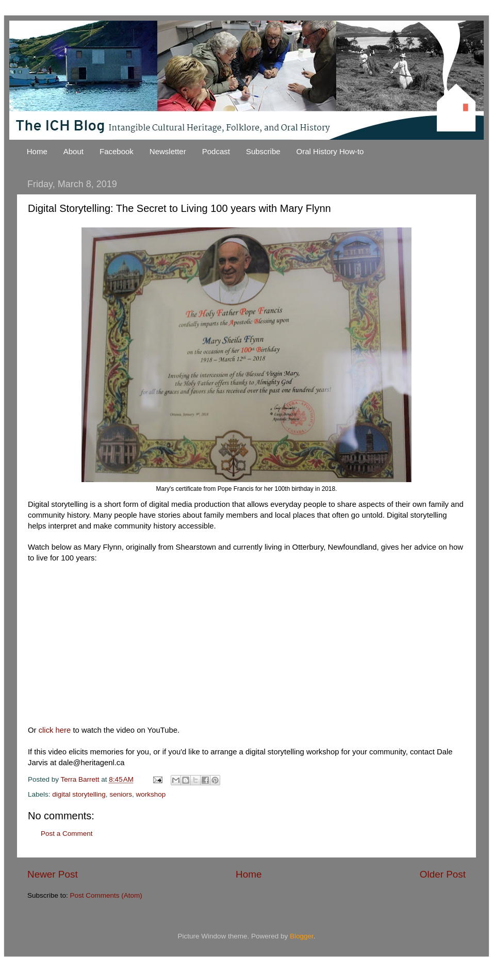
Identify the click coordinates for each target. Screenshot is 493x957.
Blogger (302, 936)
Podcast (216, 151)
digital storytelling (79, 794)
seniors (120, 794)
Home (37, 151)
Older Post (443, 874)
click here (55, 730)
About (73, 151)
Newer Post (52, 874)
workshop (151, 794)
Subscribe (263, 151)
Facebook (117, 151)
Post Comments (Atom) (106, 895)
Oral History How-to (330, 151)
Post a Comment (67, 833)
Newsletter (168, 151)
